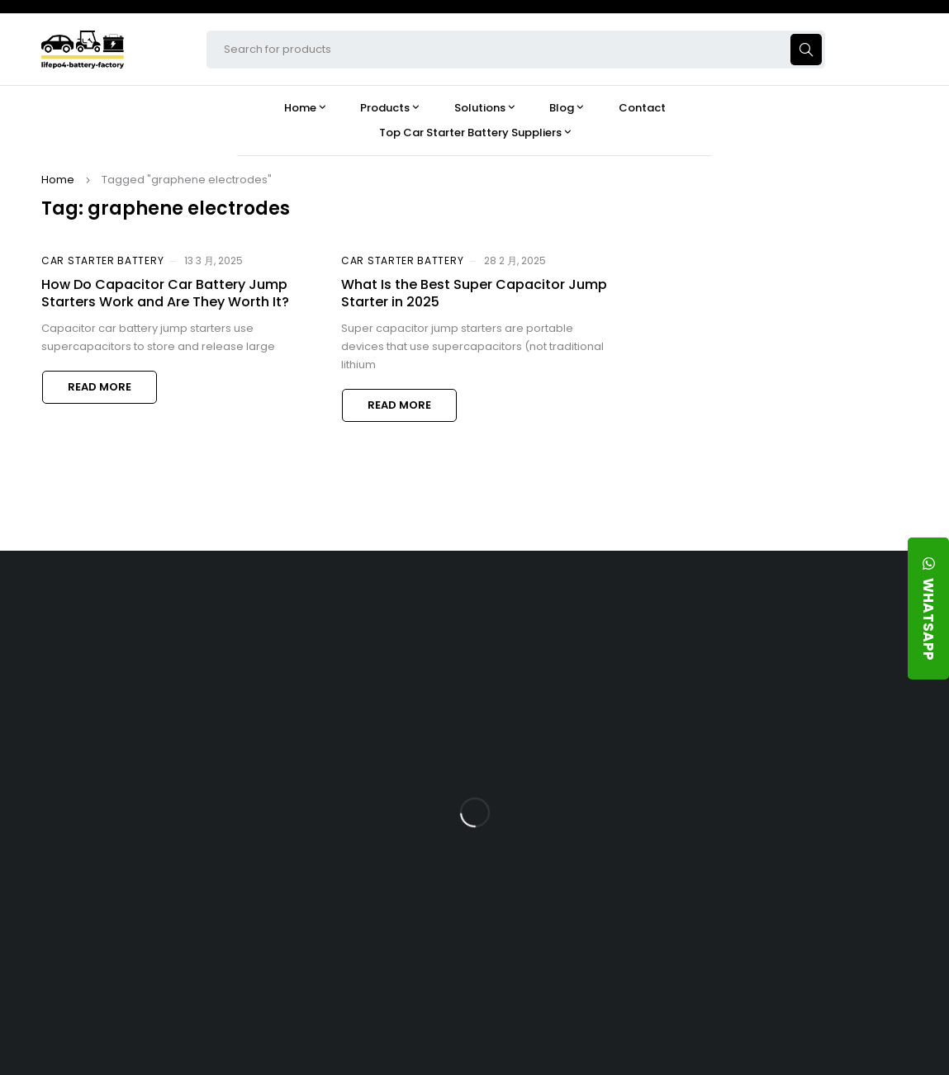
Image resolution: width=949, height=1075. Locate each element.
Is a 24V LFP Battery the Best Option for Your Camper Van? (816, 971)
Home (57, 179)
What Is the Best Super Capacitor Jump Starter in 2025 (474, 293)
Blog (750, 655)
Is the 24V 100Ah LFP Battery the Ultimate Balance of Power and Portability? (820, 705)
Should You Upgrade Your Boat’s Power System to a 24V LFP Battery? (816, 921)
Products (568, 655)
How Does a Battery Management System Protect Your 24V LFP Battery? (815, 805)
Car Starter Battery (102, 260)
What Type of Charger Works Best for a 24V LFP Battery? (814, 755)
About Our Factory (401, 655)
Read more (99, 387)
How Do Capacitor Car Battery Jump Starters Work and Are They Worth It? (165, 293)
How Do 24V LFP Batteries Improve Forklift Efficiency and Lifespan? (816, 863)
